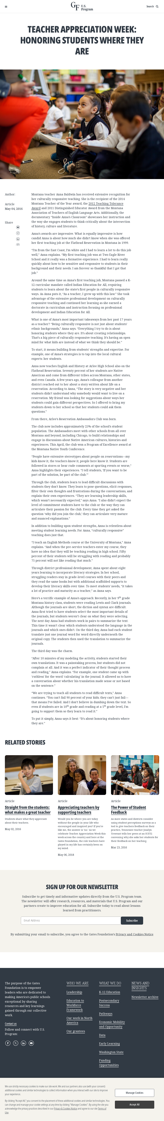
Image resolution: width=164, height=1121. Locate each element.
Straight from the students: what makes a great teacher (28, 809)
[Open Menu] (6, 6)
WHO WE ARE (78, 983)
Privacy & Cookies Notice (65, 1108)
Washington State (111, 1052)
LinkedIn (18, 239)
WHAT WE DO (110, 983)
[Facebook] (8, 1043)
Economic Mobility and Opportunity (112, 1024)
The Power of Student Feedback (128, 809)
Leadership (74, 992)
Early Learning (109, 1043)
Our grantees (76, 1031)
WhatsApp (18, 257)
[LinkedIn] (23, 1043)
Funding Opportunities (109, 1062)
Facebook (18, 233)
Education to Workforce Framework (75, 1005)
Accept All (135, 1104)
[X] (16, 1043)
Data (102, 1035)
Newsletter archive (145, 997)
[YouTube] (31, 1043)
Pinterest (18, 245)
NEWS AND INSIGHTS (140, 985)
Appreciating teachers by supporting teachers (78, 809)
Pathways (105, 1014)
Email (18, 227)
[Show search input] (153, 6)
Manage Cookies (134, 1093)
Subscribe (132, 920)
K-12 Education (109, 992)
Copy (18, 262)
